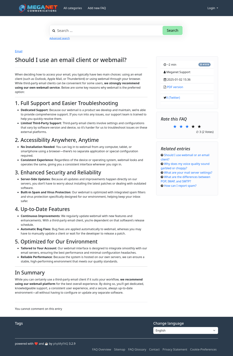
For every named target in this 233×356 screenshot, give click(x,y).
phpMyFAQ (60, 344)
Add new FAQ (97, 8)
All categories (73, 8)
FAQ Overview (101, 349)
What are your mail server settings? (188, 173)
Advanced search (60, 38)
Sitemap (119, 349)
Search (172, 30)
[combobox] (116, 30)
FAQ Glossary (137, 349)
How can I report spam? (180, 186)
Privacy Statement (175, 349)
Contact (154, 349)
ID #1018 (204, 64)
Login (212, 8)
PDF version (175, 87)
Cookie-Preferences (203, 349)
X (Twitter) (173, 98)
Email (18, 51)
